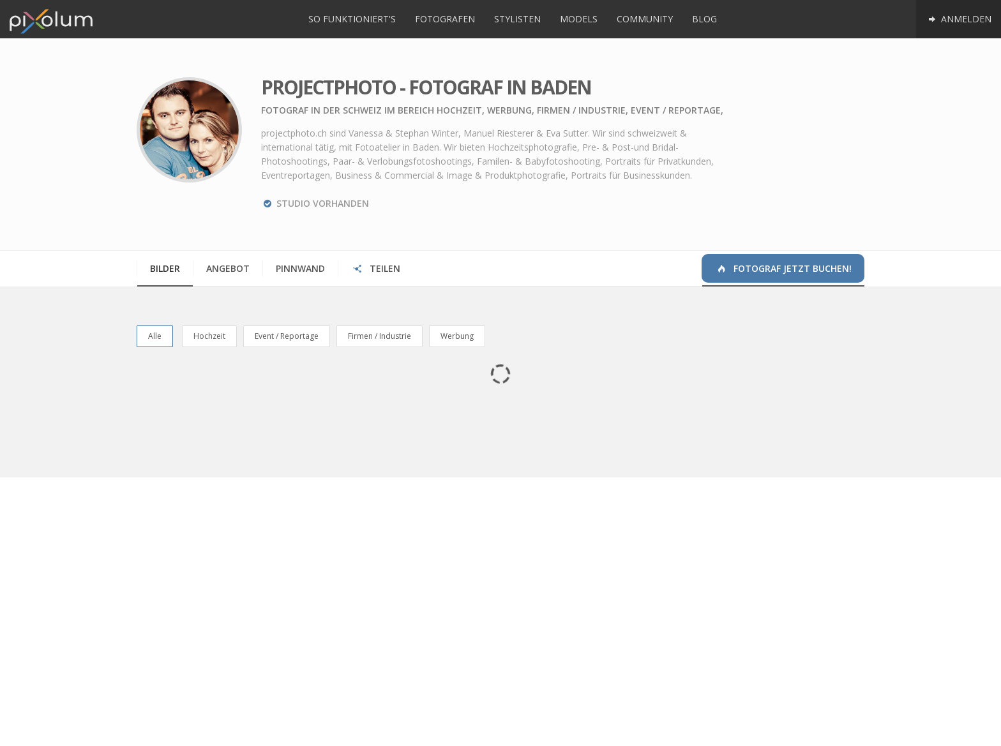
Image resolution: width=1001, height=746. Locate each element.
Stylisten (517, 19)
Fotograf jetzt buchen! (783, 268)
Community (645, 19)
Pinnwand (300, 268)
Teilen (375, 268)
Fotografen (445, 19)
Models (579, 19)
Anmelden (958, 19)
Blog (704, 19)
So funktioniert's (352, 19)
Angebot (228, 268)
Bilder (165, 268)
